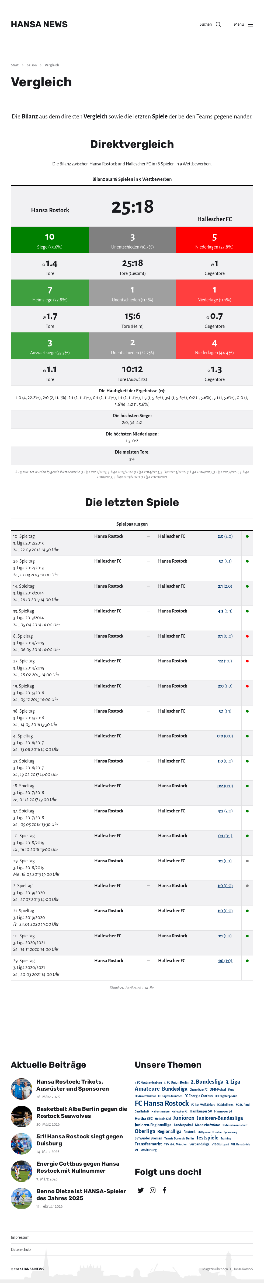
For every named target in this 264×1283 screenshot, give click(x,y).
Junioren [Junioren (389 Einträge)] (183, 1118)
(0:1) (225, 611)
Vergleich (52, 65)
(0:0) (225, 636)
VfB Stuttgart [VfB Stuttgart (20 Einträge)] (220, 1144)
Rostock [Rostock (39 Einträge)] (189, 1132)
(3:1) (225, 561)
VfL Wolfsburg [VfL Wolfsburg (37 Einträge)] (146, 1150)
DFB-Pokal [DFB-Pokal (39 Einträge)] (218, 1089)
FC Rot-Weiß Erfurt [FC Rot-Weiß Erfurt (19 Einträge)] (203, 1104)
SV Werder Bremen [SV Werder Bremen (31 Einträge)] (148, 1138)
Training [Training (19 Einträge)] (226, 1138)
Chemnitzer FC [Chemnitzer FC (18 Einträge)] (198, 1089)
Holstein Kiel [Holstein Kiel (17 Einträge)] (163, 1118)
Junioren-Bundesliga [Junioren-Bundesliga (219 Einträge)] (220, 1118)
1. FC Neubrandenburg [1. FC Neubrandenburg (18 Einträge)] (148, 1082)
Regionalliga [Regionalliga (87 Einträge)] (169, 1131)
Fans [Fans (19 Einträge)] (231, 1089)
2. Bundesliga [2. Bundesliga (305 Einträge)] (207, 1082)
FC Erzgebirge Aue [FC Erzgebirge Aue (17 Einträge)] (226, 1096)
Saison (32, 65)
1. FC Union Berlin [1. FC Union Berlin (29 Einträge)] (176, 1082)
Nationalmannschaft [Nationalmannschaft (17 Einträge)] (235, 1125)
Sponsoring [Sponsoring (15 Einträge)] (230, 1132)
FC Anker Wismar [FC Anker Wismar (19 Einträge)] (145, 1096)
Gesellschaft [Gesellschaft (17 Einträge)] (142, 1111)
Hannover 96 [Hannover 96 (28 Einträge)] (223, 1111)
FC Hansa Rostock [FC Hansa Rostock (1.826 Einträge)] (162, 1103)
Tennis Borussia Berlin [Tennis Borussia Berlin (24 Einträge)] (179, 1138)
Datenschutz (21, 1249)
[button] (210, 24)
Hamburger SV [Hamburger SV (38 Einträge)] (201, 1111)
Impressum (20, 1237)
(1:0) (225, 661)
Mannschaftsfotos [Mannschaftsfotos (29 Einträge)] (207, 1125)
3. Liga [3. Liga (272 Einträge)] (233, 1082)
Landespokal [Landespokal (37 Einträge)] (183, 1125)
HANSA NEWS (39, 24)
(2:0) (225, 536)
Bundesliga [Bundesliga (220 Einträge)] (174, 1089)
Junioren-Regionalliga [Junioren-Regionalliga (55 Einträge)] (153, 1125)
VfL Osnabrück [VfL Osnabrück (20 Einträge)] (240, 1144)
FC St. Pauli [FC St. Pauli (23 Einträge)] (243, 1104)
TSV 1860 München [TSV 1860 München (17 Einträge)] (175, 1144)
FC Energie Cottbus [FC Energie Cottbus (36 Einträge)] (199, 1096)
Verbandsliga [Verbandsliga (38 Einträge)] (199, 1144)
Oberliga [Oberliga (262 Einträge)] (145, 1131)
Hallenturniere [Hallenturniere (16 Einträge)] (160, 1111)
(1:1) (225, 711)
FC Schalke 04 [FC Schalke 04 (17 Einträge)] (225, 1104)
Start (15, 65)
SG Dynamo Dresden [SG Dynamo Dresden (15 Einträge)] (210, 1132)
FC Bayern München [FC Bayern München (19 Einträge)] (170, 1096)
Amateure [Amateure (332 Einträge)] (147, 1089)
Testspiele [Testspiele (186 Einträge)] (207, 1138)
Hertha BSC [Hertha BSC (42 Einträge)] (144, 1119)
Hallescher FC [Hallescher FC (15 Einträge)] (179, 1111)
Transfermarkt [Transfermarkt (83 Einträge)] (148, 1144)
